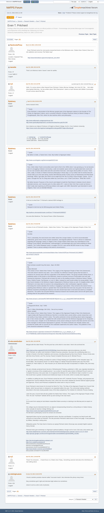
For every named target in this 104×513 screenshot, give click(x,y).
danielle (13, 67)
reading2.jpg (31, 137)
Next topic (93, 34)
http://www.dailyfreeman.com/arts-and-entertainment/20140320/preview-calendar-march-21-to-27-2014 (57, 431)
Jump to (71, 499)
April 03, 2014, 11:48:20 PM (33, 456)
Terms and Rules (89, 511)
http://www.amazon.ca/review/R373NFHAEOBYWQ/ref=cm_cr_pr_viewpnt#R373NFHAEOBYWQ (55, 298)
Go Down (10, 39)
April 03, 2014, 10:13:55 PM (33, 341)
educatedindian (16, 341)
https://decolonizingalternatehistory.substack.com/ (39, 440)
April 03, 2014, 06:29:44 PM (33, 148)
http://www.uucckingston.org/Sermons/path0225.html (42, 160)
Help (83, 511)
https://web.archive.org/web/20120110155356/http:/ (41, 350)
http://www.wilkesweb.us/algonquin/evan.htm (39, 120)
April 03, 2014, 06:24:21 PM (35, 101)
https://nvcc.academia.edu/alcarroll (35, 442)
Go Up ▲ (96, 511)
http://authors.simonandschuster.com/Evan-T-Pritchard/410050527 (46, 212)
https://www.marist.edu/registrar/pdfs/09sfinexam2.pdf (42, 411)
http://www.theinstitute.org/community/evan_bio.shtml (44, 57)
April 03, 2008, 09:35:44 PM (33, 67)
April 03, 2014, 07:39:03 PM (33, 223)
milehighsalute (16, 474)
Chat (63, 13)
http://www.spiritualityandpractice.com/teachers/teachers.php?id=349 (46, 122)
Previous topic (83, 34)
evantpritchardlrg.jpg (44, 137)
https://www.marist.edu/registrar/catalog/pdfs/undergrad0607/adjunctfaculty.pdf (49, 128)
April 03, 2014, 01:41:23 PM (33, 84)
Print (95, 39)
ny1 (11, 84)
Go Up (9, 491)
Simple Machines (19, 511)
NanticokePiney (16, 45)
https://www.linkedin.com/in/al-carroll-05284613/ (39, 449)
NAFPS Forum (14, 7)
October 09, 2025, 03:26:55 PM (34, 474)
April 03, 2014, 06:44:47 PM (33, 197)
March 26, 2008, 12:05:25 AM (33, 45)
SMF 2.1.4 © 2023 (9, 511)
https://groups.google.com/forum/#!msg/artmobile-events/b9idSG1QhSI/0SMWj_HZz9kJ (52, 433)
